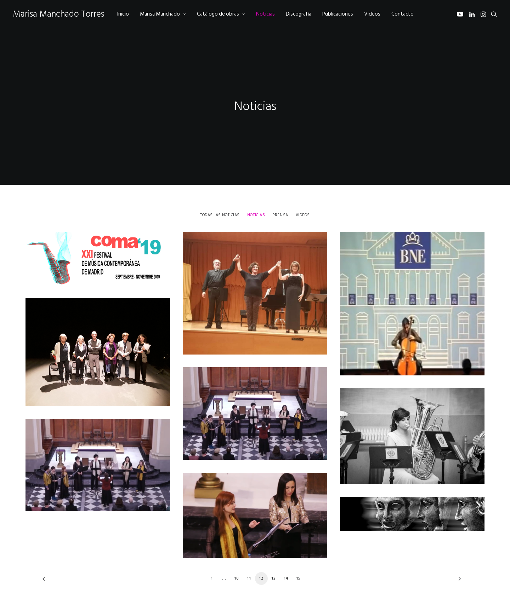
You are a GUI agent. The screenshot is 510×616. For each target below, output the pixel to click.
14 (286, 560)
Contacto (402, 14)
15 (298, 560)
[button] (461, 14)
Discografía (298, 14)
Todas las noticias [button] (220, 197)
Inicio (123, 14)
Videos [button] (303, 197)
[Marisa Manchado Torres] (58, 14)
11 (249, 560)
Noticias (265, 14)
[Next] (458, 563)
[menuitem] (123, 14)
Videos (372, 14)
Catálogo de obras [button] (221, 14)
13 (273, 560)
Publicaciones (337, 14)
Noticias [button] (256, 197)
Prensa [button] (280, 197)
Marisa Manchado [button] (163, 14)
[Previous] (52, 563)
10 (236, 560)
